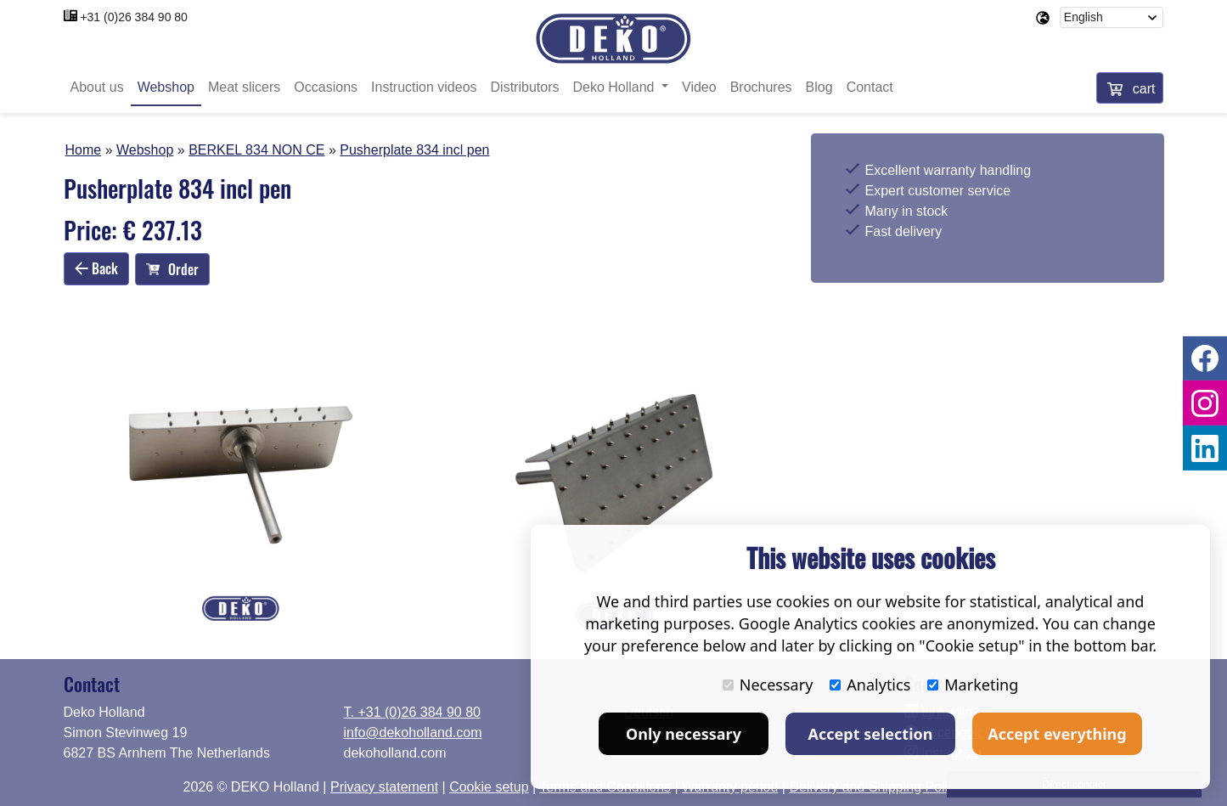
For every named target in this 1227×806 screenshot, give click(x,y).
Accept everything (1057, 734)
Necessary (768, 684)
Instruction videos (424, 87)
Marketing (972, 684)
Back (96, 268)
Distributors (525, 87)
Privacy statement (384, 787)
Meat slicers (244, 87)
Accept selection (870, 734)
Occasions (325, 87)
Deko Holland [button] (615, 87)
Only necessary (683, 734)
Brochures (761, 87)
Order (172, 269)
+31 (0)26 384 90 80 (134, 17)
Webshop (166, 87)
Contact (870, 87)
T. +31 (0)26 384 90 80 (412, 712)
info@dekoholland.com (413, 732)
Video (699, 87)
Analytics (870, 684)
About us (97, 87)
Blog (819, 87)
